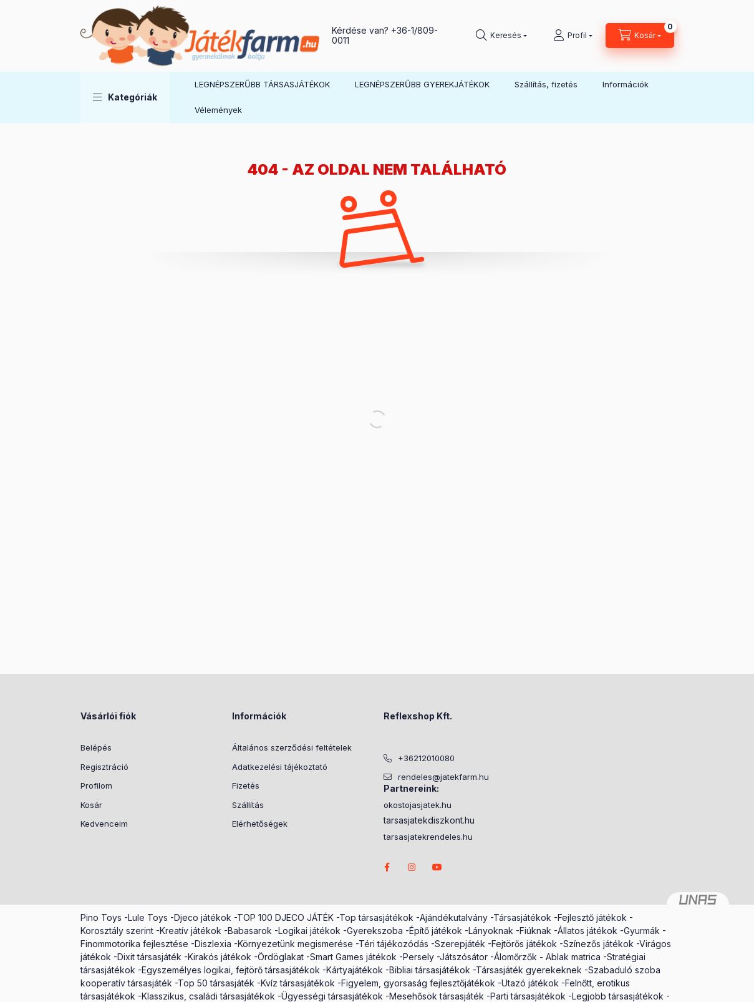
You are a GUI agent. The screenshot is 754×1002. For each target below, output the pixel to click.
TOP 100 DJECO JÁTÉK (285, 917)
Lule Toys (148, 917)
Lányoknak (490, 930)
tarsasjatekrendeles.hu (428, 837)
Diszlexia (213, 943)
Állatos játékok (587, 930)
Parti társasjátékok (528, 996)
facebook (387, 867)
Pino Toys (101, 917)
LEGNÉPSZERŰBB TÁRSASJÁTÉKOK (262, 84)
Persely (418, 956)
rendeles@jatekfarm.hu (443, 777)
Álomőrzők (515, 956)
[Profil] (573, 35)
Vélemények (218, 110)
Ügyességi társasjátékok (332, 996)
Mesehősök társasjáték (436, 996)
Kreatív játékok (190, 930)
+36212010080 (426, 758)
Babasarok (250, 930)
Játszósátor (464, 956)
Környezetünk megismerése (295, 943)
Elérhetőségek (260, 824)
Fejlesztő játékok (592, 917)
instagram (412, 867)
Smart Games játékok (353, 956)
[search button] (501, 35)
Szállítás (248, 805)
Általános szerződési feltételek (292, 747)
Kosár (91, 805)
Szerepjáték (460, 943)
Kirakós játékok (219, 956)
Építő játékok (435, 930)
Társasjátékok (522, 917)
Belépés (96, 747)
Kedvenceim (104, 824)
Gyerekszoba (375, 930)
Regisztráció (104, 767)
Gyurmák (642, 930)
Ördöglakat (281, 956)
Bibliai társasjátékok (429, 970)
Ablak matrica (573, 956)
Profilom (96, 785)
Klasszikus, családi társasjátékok (208, 996)
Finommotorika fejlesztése (134, 943)
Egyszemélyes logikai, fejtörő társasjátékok (231, 970)
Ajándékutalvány (454, 917)
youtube (437, 867)
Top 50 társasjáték (216, 983)
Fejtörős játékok (524, 943)
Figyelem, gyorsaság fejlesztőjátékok (418, 983)
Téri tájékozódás (393, 943)
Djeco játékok (202, 917)
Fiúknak (535, 930)
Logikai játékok (309, 930)
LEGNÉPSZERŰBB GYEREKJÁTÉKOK (422, 84)
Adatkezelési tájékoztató (279, 767)
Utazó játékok (530, 983)
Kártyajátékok (354, 970)
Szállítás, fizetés (546, 84)
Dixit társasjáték (149, 956)
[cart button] (640, 35)
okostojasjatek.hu (418, 805)
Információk (625, 84)
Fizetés (245, 785)
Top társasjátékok (376, 917)
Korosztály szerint (116, 930)
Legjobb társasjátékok (618, 996)
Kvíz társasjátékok (298, 983)
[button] (125, 97)
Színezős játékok (598, 943)
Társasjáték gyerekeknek (529, 970)
